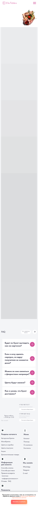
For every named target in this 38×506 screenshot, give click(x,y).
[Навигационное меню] (34, 3)
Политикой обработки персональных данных (23, 496)
